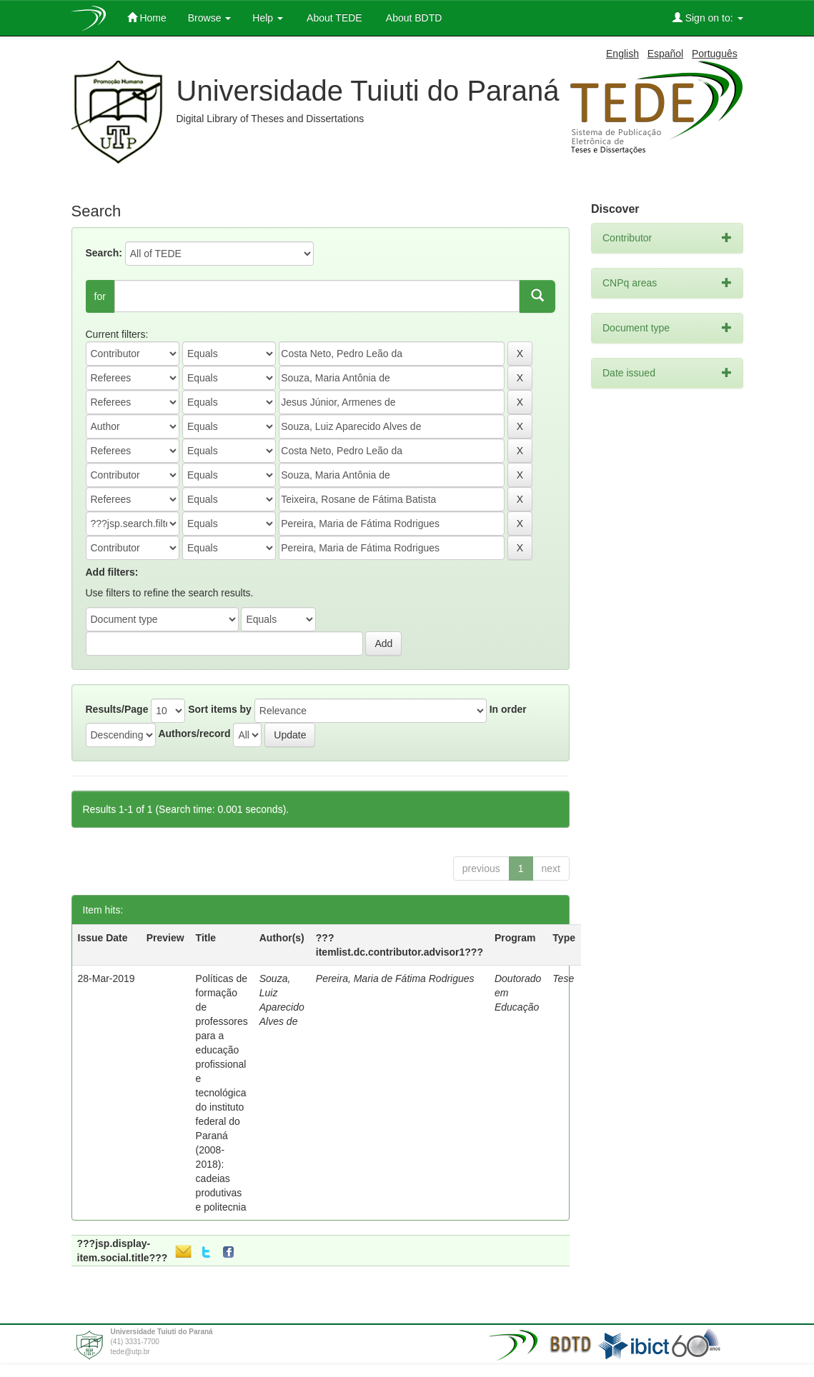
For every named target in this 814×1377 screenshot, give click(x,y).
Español (665, 53)
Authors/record (194, 733)
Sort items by (220, 709)
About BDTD (413, 18)
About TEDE (333, 18)
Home (147, 17)
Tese (563, 978)
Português (715, 53)
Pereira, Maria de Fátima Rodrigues (395, 978)
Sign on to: (707, 17)
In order (508, 709)
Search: (104, 253)
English (622, 53)
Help (267, 18)
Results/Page (117, 709)
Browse (210, 18)
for (100, 296)
